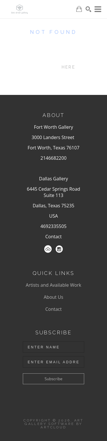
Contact (53, 236)
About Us (53, 297)
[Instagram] (59, 249)
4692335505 (53, 226)
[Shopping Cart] (79, 9)
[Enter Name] (53, 347)
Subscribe (53, 378)
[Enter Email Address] (53, 361)
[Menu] (97, 9)
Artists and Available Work (53, 285)
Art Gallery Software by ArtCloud (54, 423)
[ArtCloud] (48, 249)
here (68, 67)
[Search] (88, 9)
